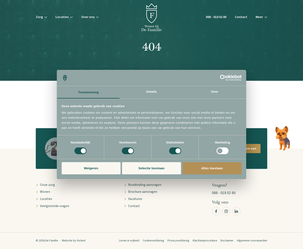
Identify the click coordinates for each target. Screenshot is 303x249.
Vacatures (133, 199)
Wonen (43, 191)
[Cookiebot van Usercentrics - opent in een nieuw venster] (223, 78)
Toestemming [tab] (88, 92)
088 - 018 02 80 (216, 17)
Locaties (44, 199)
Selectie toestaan (151, 168)
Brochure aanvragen (140, 191)
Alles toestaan (212, 168)
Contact (241, 17)
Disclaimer (227, 241)
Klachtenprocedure (205, 241)
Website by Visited (73, 241)
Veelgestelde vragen (52, 206)
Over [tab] (214, 91)
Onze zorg (45, 185)
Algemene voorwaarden (252, 241)
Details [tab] (151, 91)
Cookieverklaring (153, 241)
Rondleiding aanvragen (142, 185)
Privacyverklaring (178, 241)
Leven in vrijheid (129, 241)
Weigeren (91, 168)
